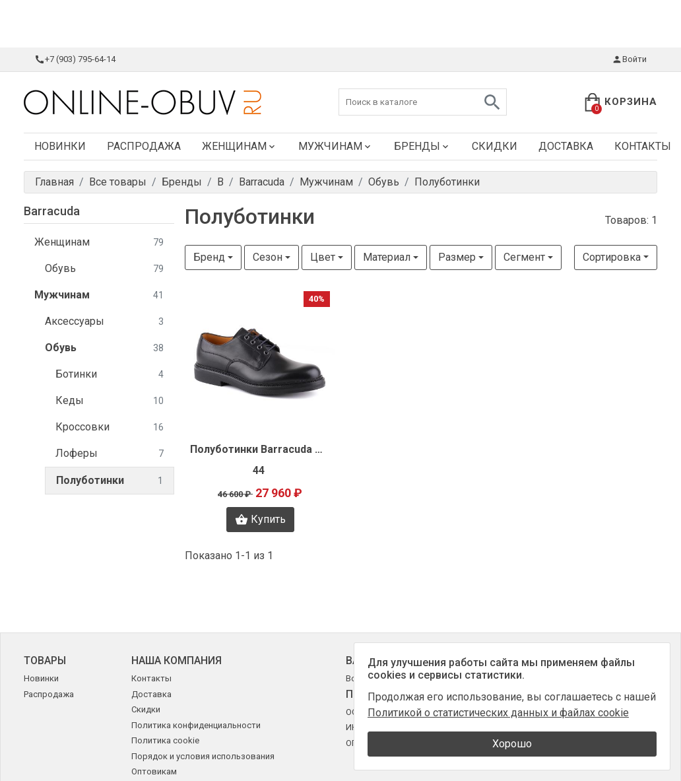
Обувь (104, 269)
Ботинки (109, 375)
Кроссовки (109, 427)
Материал (386, 257)
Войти (629, 59)
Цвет (322, 257)
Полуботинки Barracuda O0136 (260, 449)
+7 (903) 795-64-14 (74, 59)
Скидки (494, 146)
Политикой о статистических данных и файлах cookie (498, 712)
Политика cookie (165, 740)
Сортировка (612, 257)
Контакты (151, 678)
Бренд (209, 257)
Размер (457, 257)
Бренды (422, 146)
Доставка (565, 146)
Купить (260, 519)
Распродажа (144, 146)
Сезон (267, 257)
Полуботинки (109, 481)
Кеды (109, 401)
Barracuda (52, 211)
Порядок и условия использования (203, 756)
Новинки (60, 146)
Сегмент (524, 257)
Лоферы (109, 454)
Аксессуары (104, 322)
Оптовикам (154, 771)
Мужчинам (335, 146)
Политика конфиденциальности (196, 725)
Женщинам (239, 146)
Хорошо (512, 743)
